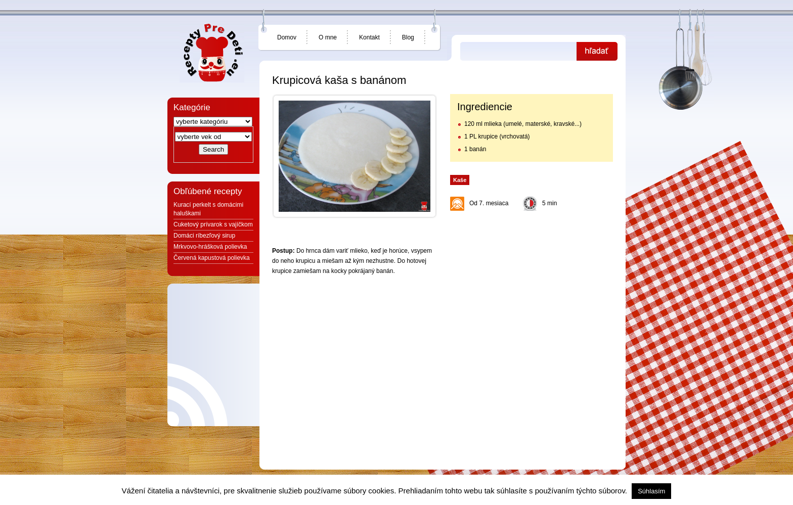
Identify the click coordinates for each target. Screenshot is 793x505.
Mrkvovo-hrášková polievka (210, 246)
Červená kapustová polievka (211, 257)
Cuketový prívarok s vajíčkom (213, 224)
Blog (408, 37)
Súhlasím (651, 491)
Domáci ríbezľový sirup (204, 235)
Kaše (459, 180)
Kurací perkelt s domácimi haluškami (208, 209)
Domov (286, 37)
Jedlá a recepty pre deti (212, 53)
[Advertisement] (531, 279)
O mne (328, 37)
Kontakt (369, 37)
